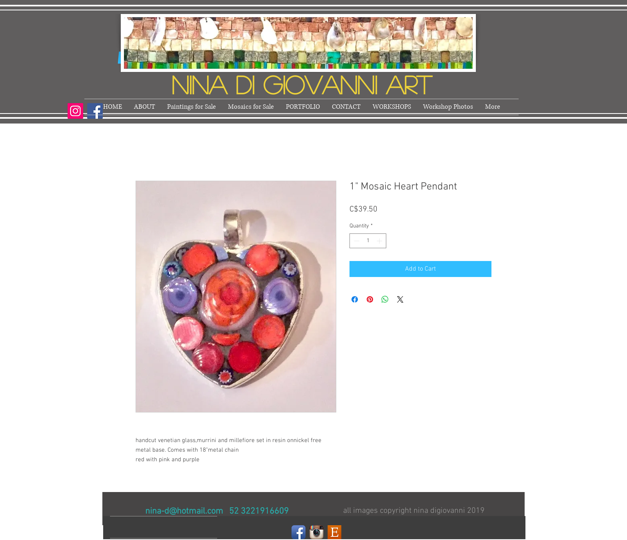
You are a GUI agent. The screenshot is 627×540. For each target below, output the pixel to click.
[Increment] (380, 241)
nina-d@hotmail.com (184, 511)
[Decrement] (356, 241)
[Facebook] (299, 532)
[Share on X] (400, 299)
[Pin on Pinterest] (370, 299)
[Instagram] (75, 111)
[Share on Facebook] (354, 299)
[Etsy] (334, 532)
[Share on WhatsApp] (385, 299)
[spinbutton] (368, 241)
